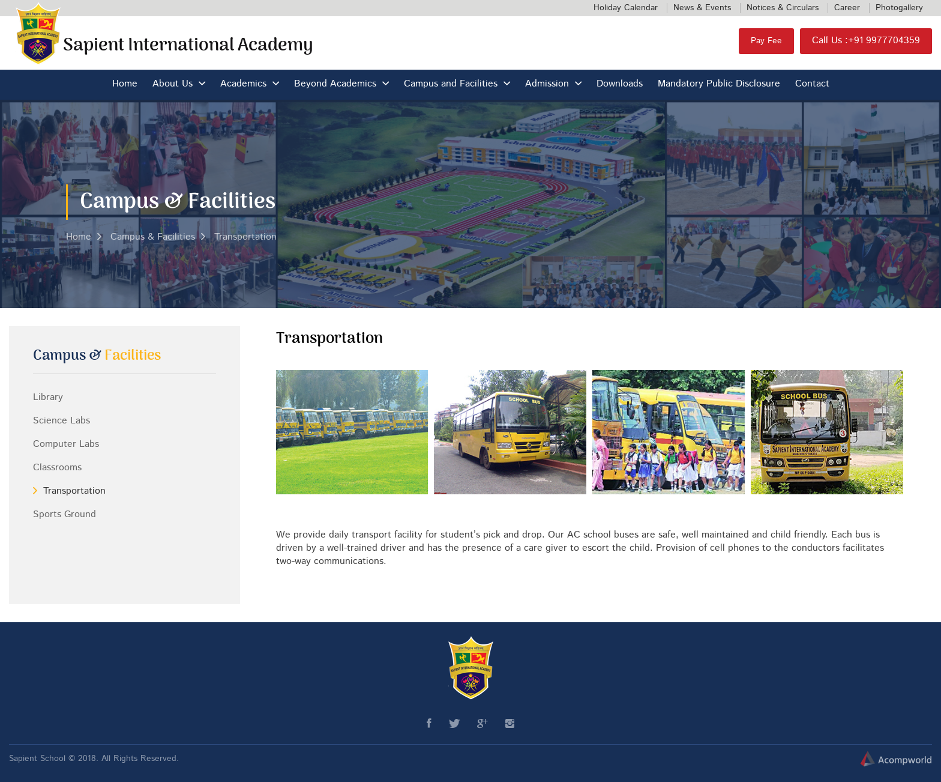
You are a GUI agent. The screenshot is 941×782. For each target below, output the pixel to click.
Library (48, 397)
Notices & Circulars (783, 8)
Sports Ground (64, 515)
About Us (172, 84)
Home (124, 84)
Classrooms (57, 468)
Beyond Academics (335, 84)
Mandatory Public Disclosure (719, 84)
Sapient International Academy (188, 46)
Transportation (245, 237)
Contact (812, 84)
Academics (243, 84)
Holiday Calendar (626, 8)
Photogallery (899, 8)
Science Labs (61, 421)
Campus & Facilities (152, 237)
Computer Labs (66, 444)
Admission (547, 84)
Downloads (620, 84)
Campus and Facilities (451, 84)
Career (847, 8)
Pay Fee (766, 41)
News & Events (702, 8)
